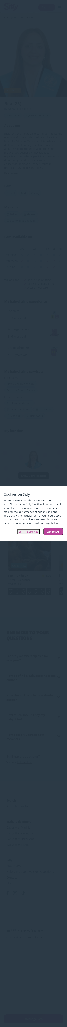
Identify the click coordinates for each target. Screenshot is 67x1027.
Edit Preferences (28, 531)
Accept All (53, 531)
